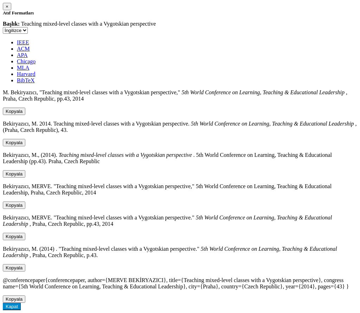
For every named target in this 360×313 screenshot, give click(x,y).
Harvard (26, 74)
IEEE (23, 42)
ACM (23, 49)
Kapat (12, 306)
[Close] (7, 6)
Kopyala (14, 111)
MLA (23, 68)
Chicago (26, 61)
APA (22, 55)
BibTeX (25, 80)
